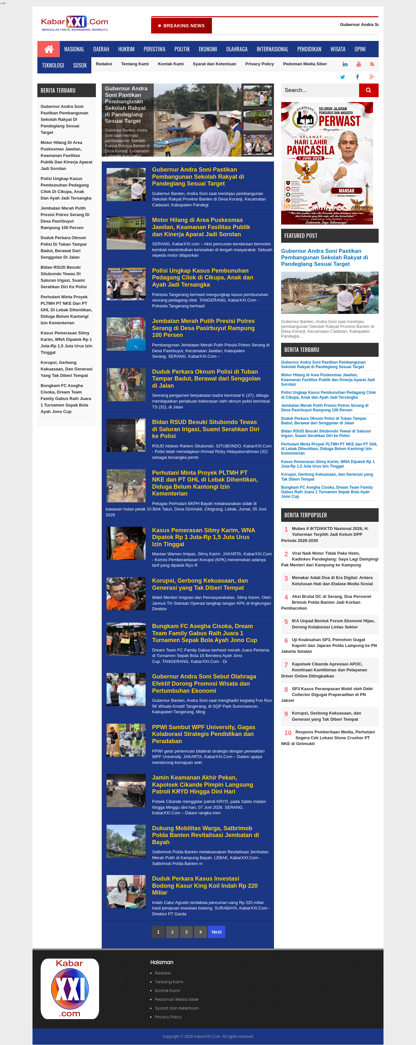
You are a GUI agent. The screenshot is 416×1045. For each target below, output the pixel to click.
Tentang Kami (135, 64)
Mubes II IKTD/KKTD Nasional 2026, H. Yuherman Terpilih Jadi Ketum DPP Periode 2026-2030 (325, 534)
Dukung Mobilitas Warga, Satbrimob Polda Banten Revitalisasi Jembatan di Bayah (205, 835)
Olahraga (237, 49)
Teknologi (53, 66)
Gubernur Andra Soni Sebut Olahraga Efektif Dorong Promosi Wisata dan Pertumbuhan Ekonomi (204, 684)
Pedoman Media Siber (305, 64)
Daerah (101, 49)
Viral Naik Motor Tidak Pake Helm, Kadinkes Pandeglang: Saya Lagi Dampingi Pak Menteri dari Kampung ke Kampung (330, 559)
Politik (182, 49)
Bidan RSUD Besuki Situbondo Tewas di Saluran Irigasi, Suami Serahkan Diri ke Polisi (64, 277)
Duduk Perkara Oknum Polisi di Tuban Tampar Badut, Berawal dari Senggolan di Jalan (64, 248)
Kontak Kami (171, 64)
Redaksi (104, 64)
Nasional (74, 49)
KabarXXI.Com (207, 1037)
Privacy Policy (259, 64)
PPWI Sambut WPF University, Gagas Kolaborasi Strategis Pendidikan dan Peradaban (203, 734)
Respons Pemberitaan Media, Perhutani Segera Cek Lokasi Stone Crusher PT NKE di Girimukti (328, 738)
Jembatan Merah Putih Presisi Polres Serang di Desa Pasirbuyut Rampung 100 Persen (65, 218)
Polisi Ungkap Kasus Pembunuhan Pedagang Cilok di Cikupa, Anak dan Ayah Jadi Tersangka (66, 188)
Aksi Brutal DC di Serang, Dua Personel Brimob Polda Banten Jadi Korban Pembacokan (326, 602)
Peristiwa (154, 49)
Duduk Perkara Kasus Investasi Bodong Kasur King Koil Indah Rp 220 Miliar (205, 886)
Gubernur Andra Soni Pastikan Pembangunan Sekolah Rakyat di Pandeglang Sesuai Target (64, 119)
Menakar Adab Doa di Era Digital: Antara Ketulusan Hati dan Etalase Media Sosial (332, 580)
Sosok (80, 66)
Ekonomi (208, 49)
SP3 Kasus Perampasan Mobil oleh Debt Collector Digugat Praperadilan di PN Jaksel (327, 695)
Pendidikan (309, 49)
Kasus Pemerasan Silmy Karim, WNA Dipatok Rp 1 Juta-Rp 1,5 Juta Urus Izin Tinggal (66, 343)
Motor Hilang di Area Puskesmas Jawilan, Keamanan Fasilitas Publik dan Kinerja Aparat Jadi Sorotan (66, 155)
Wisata (338, 49)
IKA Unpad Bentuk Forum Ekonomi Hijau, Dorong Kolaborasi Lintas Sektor (333, 624)
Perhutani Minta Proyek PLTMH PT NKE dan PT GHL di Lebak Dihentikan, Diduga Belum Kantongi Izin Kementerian (66, 310)
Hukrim (126, 49)
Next (216, 932)
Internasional (272, 49)
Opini (360, 49)
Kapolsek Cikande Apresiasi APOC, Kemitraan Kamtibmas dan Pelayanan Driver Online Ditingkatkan (324, 670)
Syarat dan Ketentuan (214, 64)
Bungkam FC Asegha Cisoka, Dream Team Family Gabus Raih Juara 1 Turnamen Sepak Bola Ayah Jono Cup (66, 398)
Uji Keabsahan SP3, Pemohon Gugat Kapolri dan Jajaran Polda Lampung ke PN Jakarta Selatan (329, 646)
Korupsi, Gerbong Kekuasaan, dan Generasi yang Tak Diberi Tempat (67, 369)
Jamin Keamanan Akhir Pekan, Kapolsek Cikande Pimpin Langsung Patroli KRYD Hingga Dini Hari (202, 785)
